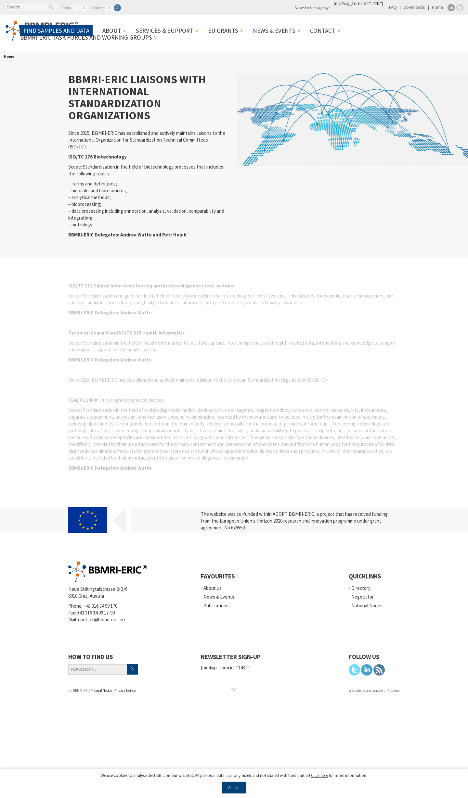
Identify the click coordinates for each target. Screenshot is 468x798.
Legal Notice (103, 690)
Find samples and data (56, 30)
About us (212, 588)
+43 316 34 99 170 (100, 606)
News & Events (274, 30)
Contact (322, 30)
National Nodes (367, 605)
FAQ (393, 7)
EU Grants (223, 30)
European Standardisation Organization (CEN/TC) (277, 380)
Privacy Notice (125, 690)
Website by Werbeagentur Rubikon (374, 690)
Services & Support (164, 30)
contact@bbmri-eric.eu (101, 619)
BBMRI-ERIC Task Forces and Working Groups (86, 37)
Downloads (414, 7)
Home (437, 7)
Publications (215, 605)
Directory (360, 588)
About (111, 30)
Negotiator (362, 597)
